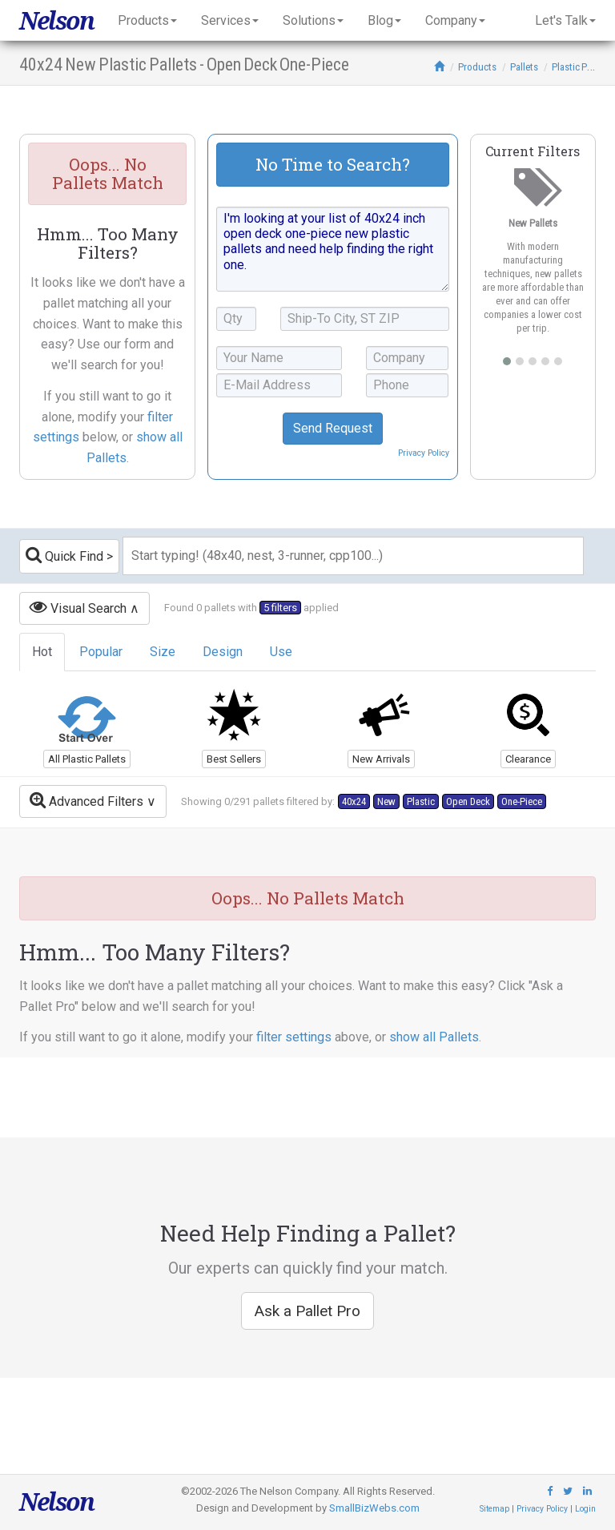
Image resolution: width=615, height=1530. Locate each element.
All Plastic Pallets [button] (87, 759)
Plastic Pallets (580, 67)
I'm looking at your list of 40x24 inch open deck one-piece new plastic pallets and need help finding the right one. (332, 249)
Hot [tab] (42, 651)
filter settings (294, 1037)
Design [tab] (223, 651)
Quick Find (64, 555)
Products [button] (147, 20)
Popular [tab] (101, 651)
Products (477, 67)
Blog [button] (384, 20)
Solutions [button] (313, 20)
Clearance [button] (528, 759)
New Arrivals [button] (381, 759)
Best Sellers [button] (234, 759)
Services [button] (230, 20)
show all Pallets (434, 1037)
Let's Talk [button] (565, 20)
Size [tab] (162, 651)
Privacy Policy (423, 453)
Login (585, 1509)
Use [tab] (281, 651)
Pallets (524, 67)
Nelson (56, 20)
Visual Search (78, 607)
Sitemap (494, 1509)
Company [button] (455, 20)
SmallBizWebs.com (374, 1508)
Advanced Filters (86, 800)
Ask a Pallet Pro (307, 1311)
